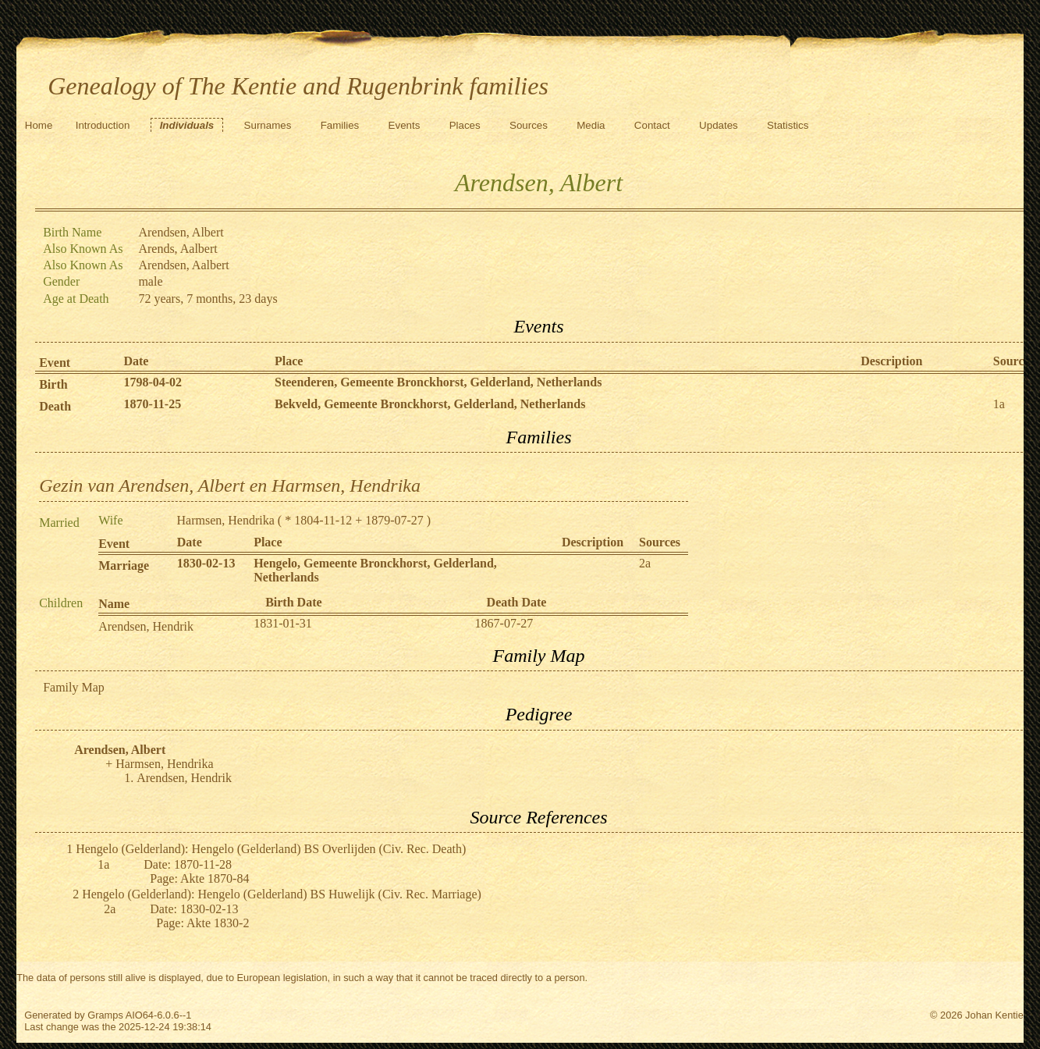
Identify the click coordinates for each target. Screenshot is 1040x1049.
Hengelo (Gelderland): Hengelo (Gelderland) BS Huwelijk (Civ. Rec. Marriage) (281, 894)
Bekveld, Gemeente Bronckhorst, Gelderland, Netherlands (430, 404)
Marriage (123, 565)
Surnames (268, 125)
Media (591, 125)
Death (55, 406)
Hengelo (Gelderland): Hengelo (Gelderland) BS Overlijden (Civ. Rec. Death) (271, 848)
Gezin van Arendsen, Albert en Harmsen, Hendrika (230, 485)
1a (999, 404)
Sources (528, 125)
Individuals (187, 125)
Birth (53, 384)
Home (39, 125)
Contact (652, 125)
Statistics (787, 125)
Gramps (105, 1015)
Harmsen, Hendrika (226, 520)
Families (340, 125)
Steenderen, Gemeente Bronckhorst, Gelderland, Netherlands (438, 382)
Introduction (103, 125)
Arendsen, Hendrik (145, 626)
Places (465, 125)
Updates (718, 125)
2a (645, 563)
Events (405, 125)
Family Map (74, 687)
